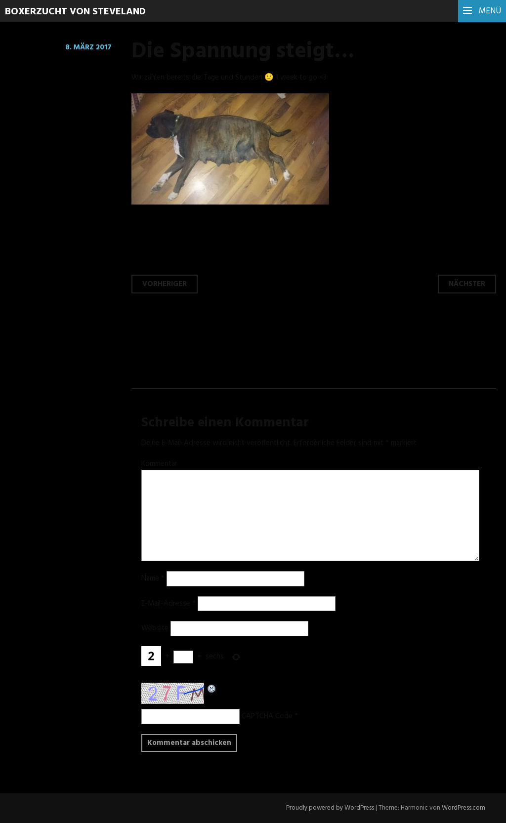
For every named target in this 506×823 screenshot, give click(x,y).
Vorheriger (164, 284)
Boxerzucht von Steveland (75, 12)
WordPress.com (463, 808)
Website (155, 628)
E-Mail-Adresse (168, 604)
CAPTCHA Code (267, 716)
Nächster (467, 284)
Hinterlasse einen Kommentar (78, 66)
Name (153, 578)
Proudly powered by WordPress (330, 808)
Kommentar (159, 464)
